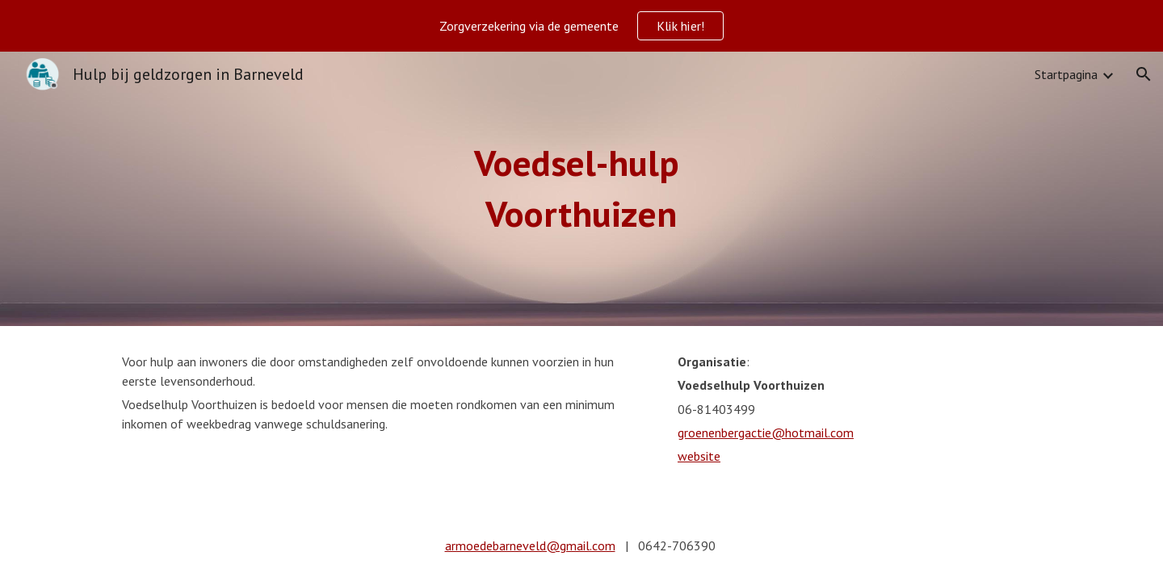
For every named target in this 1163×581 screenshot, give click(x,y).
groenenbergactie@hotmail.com (766, 432)
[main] (581, 188)
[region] (581, 26)
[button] (1143, 74)
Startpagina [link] (1066, 74)
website (699, 456)
